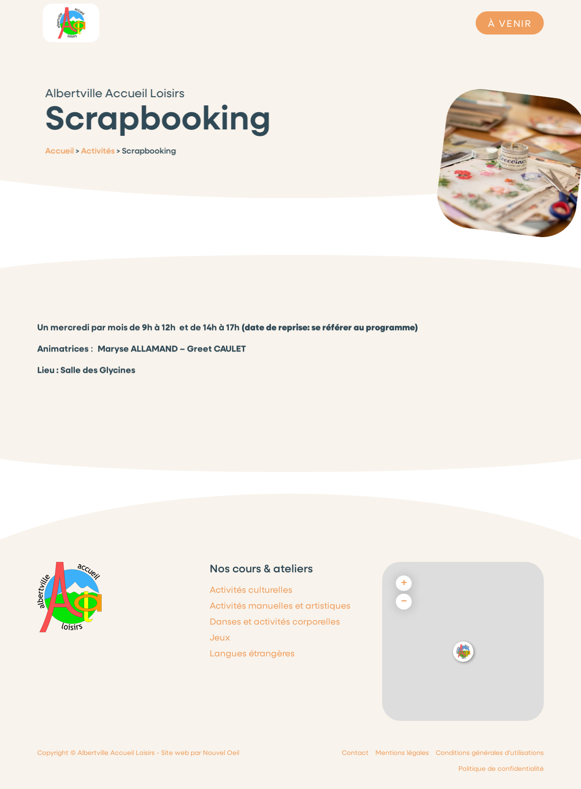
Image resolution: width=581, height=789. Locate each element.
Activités (93, 150)
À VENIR (510, 23)
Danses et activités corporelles (275, 621)
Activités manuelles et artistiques (280, 605)
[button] (463, 651)
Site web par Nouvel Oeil (200, 752)
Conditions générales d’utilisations (490, 752)
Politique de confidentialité (501, 768)
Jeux (220, 637)
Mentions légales (402, 752)
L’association (153, 22)
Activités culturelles (251, 589)
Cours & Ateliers (344, 23)
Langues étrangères (252, 653)
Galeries (398, 26)
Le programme (213, 22)
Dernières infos (278, 22)
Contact (355, 752)
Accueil (55, 150)
